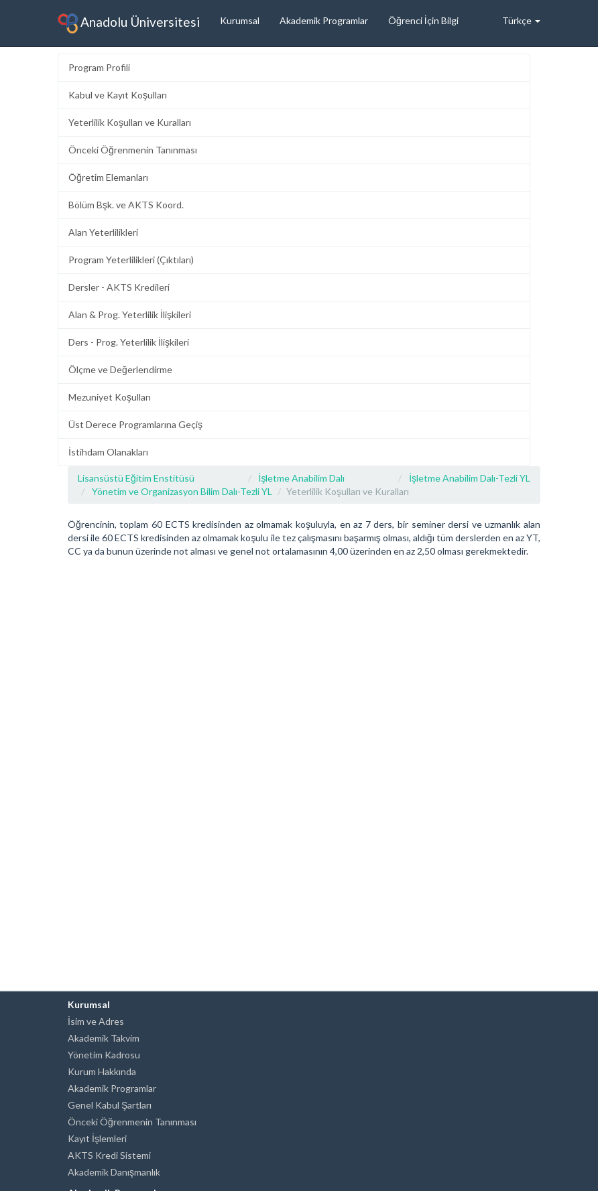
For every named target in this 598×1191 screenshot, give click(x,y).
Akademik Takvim (103, 1038)
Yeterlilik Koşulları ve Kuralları (129, 122)
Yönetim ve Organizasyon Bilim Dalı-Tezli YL (182, 491)
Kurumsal (239, 20)
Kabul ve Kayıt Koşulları (117, 94)
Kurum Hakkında (102, 1071)
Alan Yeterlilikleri (103, 232)
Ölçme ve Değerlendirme (120, 369)
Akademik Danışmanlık (114, 1172)
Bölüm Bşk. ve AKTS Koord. (126, 204)
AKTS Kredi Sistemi (109, 1155)
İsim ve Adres (96, 1021)
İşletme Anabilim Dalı (302, 478)
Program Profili (99, 67)
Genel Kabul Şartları (110, 1105)
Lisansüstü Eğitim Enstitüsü (136, 478)
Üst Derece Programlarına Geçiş (135, 424)
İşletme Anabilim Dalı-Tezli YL (469, 478)
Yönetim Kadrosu (104, 1054)
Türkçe (521, 20)
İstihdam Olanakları (108, 452)
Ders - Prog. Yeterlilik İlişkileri (128, 342)
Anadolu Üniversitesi (129, 23)
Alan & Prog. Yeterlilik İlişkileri (129, 314)
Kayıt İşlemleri (97, 1138)
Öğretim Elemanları (108, 177)
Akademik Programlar (324, 20)
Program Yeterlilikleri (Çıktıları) (131, 259)
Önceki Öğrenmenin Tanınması (132, 149)
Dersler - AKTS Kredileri (119, 287)
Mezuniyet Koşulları (109, 397)
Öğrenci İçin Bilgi (423, 20)
